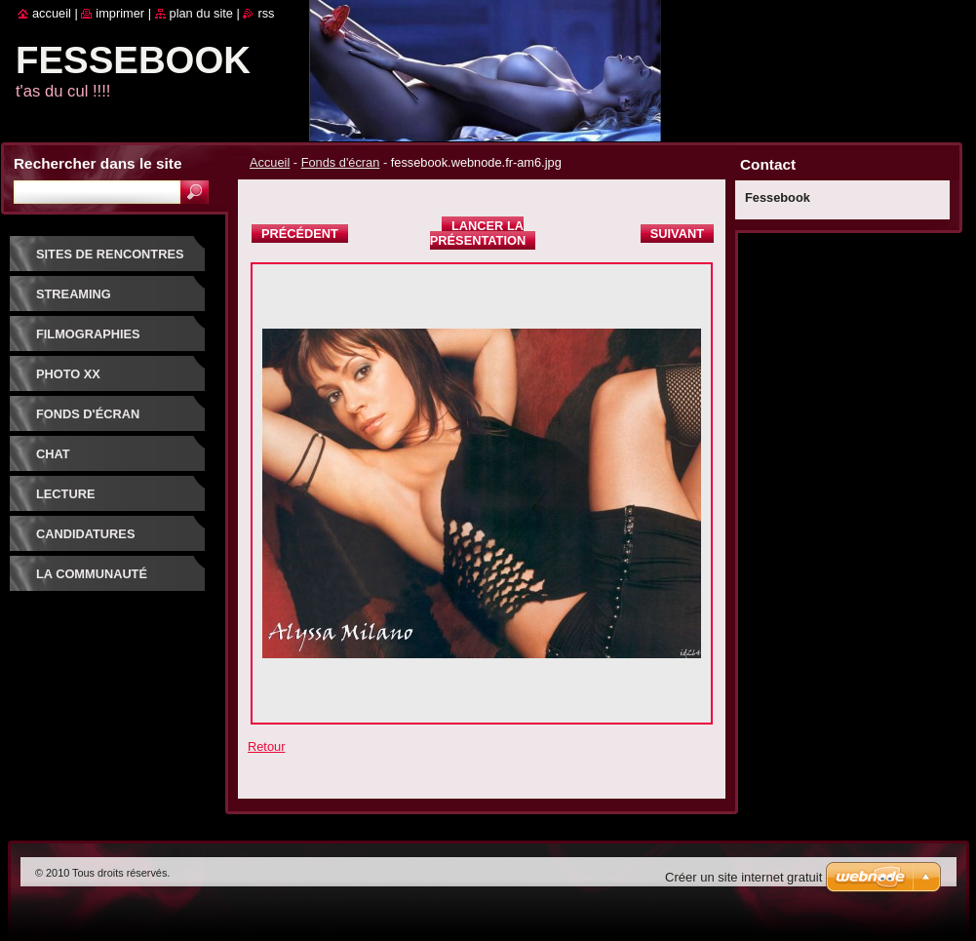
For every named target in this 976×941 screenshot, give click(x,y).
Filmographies (88, 334)
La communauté (91, 574)
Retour (266, 746)
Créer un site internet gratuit (743, 877)
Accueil (270, 162)
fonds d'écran (87, 414)
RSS (265, 13)
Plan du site (201, 13)
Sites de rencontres (109, 254)
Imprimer (120, 13)
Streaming (73, 294)
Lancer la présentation (478, 233)
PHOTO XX (68, 374)
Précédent (299, 233)
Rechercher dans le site (97, 163)
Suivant (677, 233)
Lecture (65, 494)
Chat (53, 454)
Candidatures (85, 534)
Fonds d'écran (340, 162)
